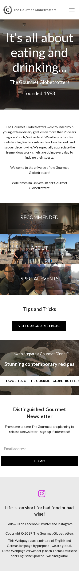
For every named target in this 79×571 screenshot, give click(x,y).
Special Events (40, 278)
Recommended (39, 217)
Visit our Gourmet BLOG (39, 326)
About (39, 248)
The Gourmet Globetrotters (29, 10)
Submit (39, 461)
